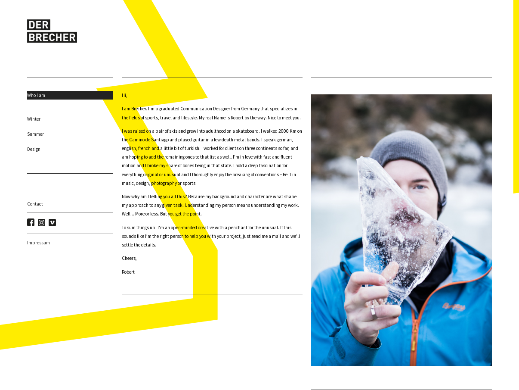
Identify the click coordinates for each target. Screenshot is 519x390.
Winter (33, 119)
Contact (35, 204)
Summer (35, 134)
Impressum (38, 243)
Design (33, 149)
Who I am (36, 95)
